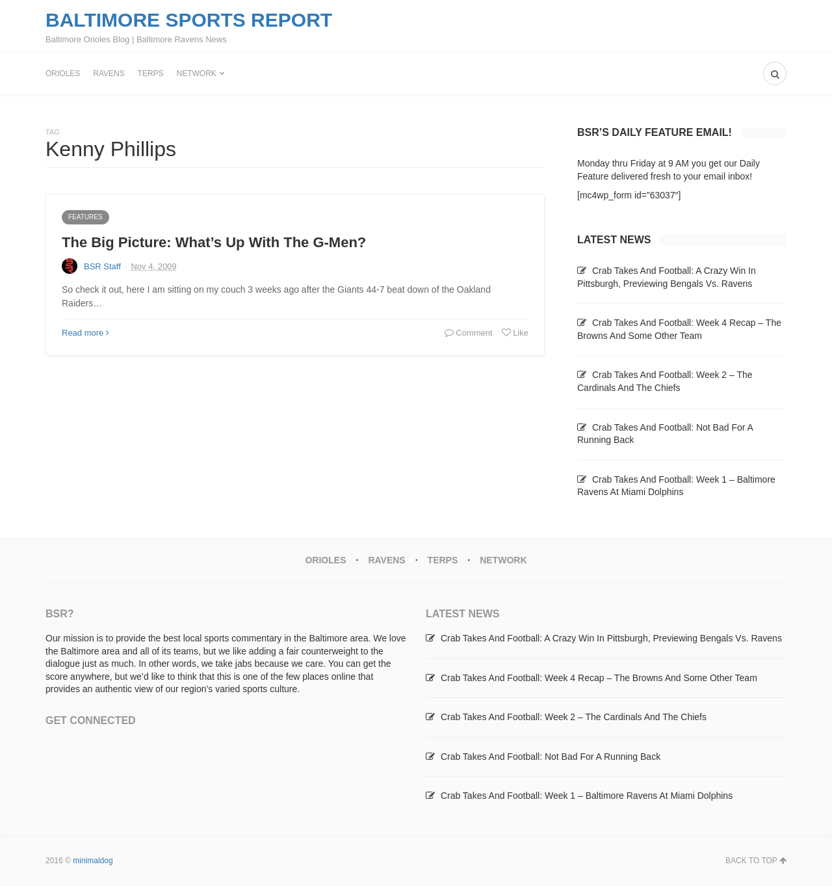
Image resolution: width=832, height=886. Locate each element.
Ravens (108, 73)
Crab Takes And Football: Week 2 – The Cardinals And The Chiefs (574, 717)
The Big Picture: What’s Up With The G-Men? (214, 242)
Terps (151, 73)
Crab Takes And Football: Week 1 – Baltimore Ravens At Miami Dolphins (587, 795)
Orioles (63, 73)
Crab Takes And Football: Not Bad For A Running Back (550, 756)
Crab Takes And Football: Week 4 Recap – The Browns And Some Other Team (599, 678)
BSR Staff (102, 266)
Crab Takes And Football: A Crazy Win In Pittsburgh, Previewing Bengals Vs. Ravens (611, 638)
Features (85, 217)
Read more (85, 333)
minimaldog (92, 860)
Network (196, 73)
